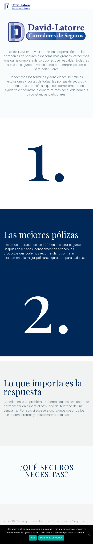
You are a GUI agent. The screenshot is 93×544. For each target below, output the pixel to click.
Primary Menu (86, 7)
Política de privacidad (51, 537)
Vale (32, 537)
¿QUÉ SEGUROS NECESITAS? (46, 471)
